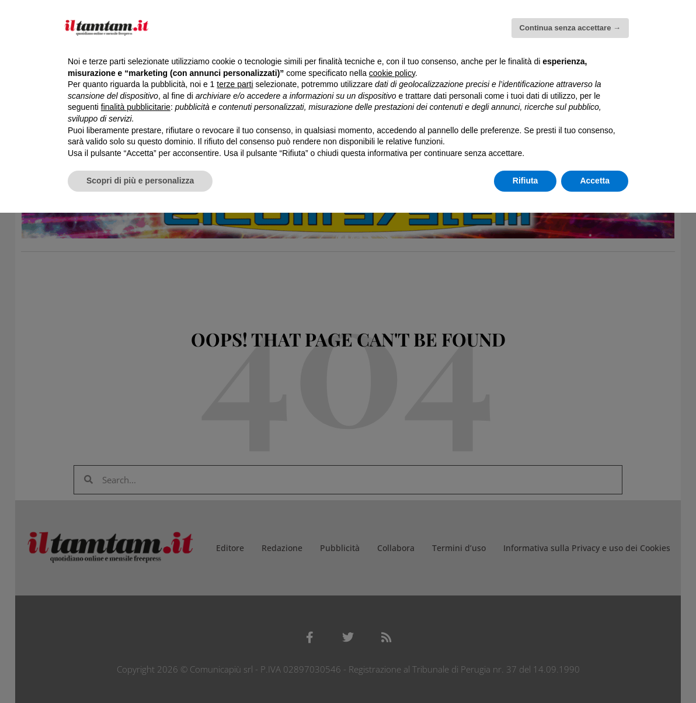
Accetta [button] (595, 180)
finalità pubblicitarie (135, 107)
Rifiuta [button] (525, 180)
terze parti (235, 84)
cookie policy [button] (392, 73)
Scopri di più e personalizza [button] (140, 180)
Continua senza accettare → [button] (570, 27)
